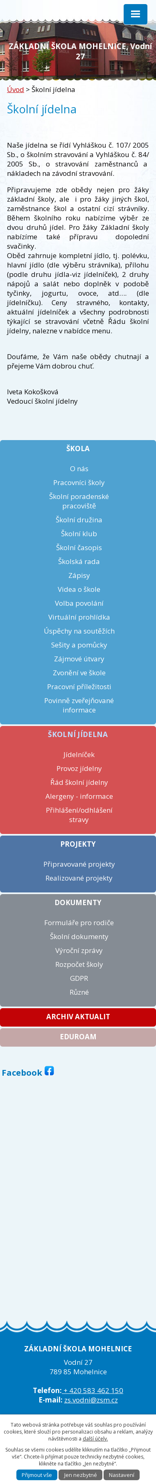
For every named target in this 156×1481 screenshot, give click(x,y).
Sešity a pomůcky (79, 644)
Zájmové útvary (79, 658)
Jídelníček (79, 754)
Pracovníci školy (79, 482)
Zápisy (79, 575)
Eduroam (78, 1036)
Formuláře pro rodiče (79, 922)
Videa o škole (79, 589)
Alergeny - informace (79, 796)
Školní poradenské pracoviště (79, 501)
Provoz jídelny (79, 768)
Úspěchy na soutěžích (79, 631)
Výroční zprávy (79, 950)
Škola (78, 448)
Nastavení (121, 1475)
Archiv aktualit (78, 1016)
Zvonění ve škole (79, 672)
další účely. (95, 1438)
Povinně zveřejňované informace (79, 705)
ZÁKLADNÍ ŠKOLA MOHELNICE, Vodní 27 (80, 51)
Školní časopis (79, 547)
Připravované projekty (79, 864)
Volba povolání (79, 603)
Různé (79, 992)
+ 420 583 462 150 (92, 1390)
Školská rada (79, 561)
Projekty (78, 844)
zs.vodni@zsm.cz (91, 1400)
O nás (79, 468)
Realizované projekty (79, 878)
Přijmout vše (37, 1475)
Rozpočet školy (79, 964)
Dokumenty (78, 902)
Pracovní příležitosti (79, 686)
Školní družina (79, 519)
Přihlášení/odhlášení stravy (79, 814)
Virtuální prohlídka (79, 617)
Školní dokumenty (79, 936)
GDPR (79, 978)
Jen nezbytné (80, 1475)
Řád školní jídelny (79, 782)
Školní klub (79, 533)
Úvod (15, 89)
